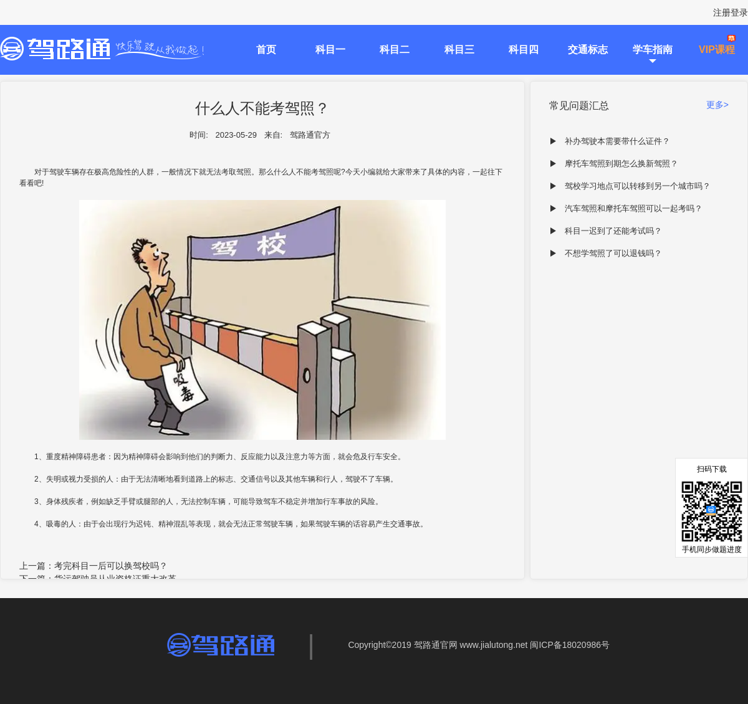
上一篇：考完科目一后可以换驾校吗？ (93, 566)
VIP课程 (717, 49)
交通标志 (588, 49)
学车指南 (653, 49)
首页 (266, 49)
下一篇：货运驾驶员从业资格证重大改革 (97, 579)
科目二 (395, 49)
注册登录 (730, 12)
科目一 (330, 49)
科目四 (524, 49)
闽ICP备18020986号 (570, 645)
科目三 (459, 49)
